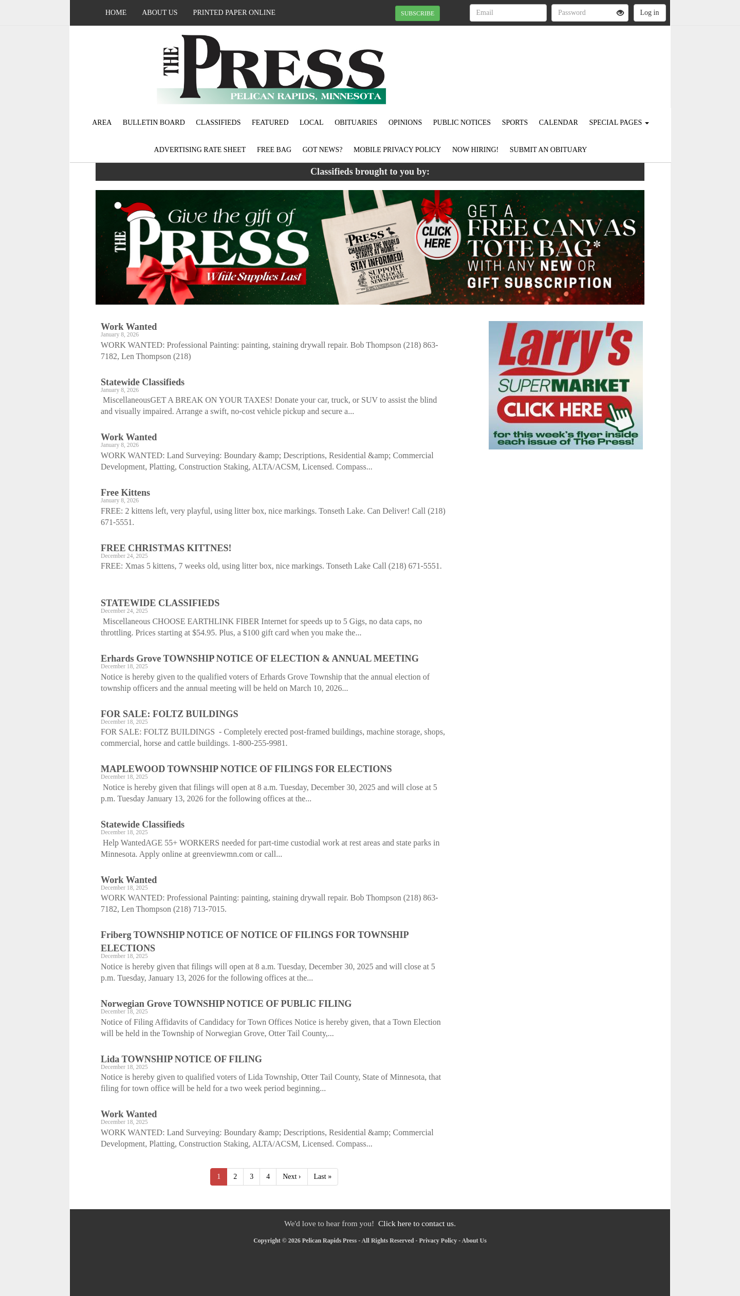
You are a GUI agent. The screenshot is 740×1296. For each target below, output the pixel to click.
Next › (292, 1176)
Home (115, 12)
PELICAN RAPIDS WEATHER (576, 61)
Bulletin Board (154, 122)
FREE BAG (274, 150)
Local (312, 122)
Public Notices (462, 122)
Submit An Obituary (548, 150)
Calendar (558, 122)
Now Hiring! (475, 150)
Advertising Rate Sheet (200, 150)
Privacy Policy (438, 1240)
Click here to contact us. (417, 1223)
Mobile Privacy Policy (397, 150)
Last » (323, 1176)
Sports (515, 122)
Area (102, 122)
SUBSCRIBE (417, 13)
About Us (159, 12)
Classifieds (218, 122)
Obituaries (356, 122)
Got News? (323, 150)
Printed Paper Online (234, 12)
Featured (270, 122)
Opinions (405, 122)
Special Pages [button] (619, 122)
